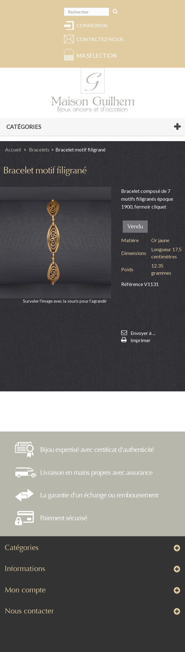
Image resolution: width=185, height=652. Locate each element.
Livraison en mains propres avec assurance (96, 472)
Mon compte (25, 590)
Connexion (92, 25)
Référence (132, 284)
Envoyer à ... (143, 333)
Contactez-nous (98, 39)
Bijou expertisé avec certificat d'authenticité (97, 449)
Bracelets (39, 149)
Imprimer (141, 340)
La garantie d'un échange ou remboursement (99, 495)
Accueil (13, 149)
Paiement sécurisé (63, 518)
